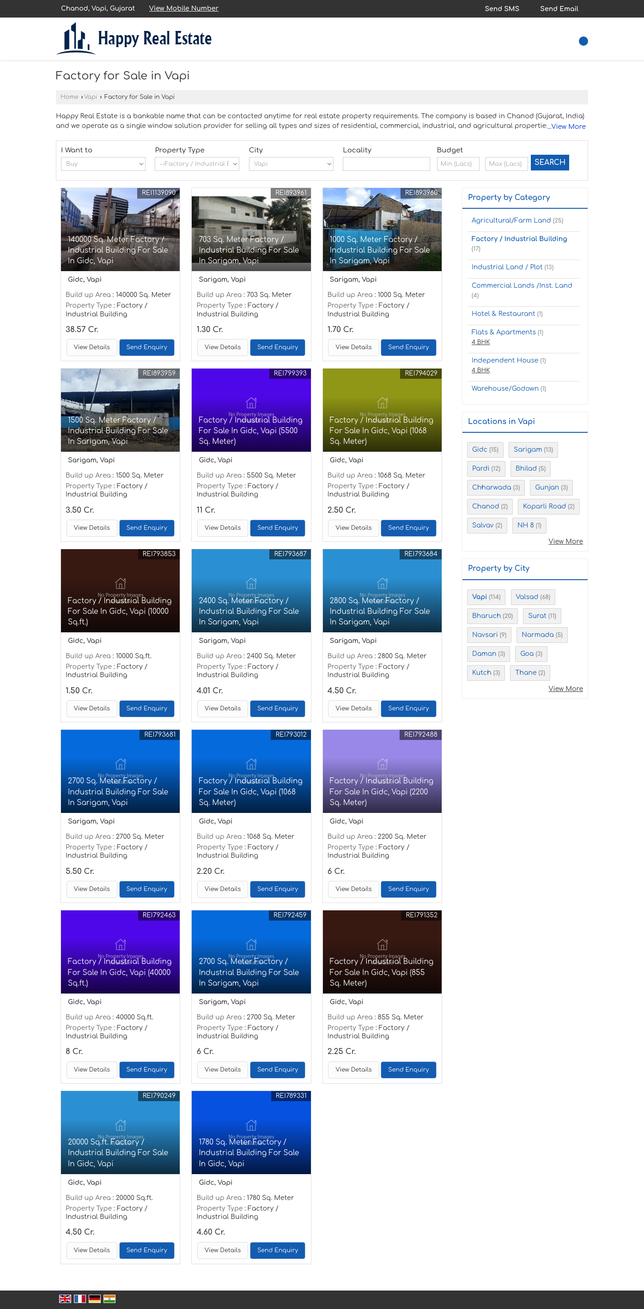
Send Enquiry (147, 347)
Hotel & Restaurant (503, 313)
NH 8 (525, 525)
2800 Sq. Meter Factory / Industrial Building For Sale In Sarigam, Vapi (380, 611)
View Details (92, 347)
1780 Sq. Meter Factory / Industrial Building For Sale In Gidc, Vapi (249, 1153)
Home (70, 97)
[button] (184, 8)
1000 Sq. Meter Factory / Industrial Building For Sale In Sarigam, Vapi (380, 250)
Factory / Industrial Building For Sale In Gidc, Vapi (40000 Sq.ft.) (119, 972)
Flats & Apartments (504, 332)
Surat (537, 615)
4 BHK (481, 342)
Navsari (485, 634)
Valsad (527, 597)
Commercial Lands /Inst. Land (522, 285)
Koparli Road (544, 506)
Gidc (479, 449)
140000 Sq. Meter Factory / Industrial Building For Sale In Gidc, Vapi (118, 250)
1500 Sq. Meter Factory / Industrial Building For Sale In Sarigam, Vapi (118, 431)
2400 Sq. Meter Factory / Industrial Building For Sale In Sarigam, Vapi (249, 611)
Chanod (485, 506)
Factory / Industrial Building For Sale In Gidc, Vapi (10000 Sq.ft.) (119, 611)
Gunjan (547, 487)
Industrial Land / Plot (507, 267)
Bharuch (486, 615)
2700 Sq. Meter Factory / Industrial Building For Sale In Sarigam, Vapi (118, 791)
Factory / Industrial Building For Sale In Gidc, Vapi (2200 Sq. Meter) (381, 791)
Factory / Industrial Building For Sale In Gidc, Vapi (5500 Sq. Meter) (250, 431)
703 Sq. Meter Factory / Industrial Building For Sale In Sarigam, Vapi (249, 250)
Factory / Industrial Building (519, 239)
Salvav (483, 525)
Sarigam (528, 449)
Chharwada (491, 487)
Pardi (481, 468)
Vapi (90, 97)
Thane (525, 672)
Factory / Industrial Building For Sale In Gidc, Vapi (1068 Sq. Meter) (381, 431)
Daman (484, 653)
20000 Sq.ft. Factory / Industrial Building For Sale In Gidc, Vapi (118, 1153)
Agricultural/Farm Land (511, 220)
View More (565, 541)
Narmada (538, 634)
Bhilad (526, 468)
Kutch (482, 672)
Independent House (505, 360)
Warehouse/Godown (505, 388)
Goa (527, 653)
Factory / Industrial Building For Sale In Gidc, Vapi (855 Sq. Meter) (381, 972)
